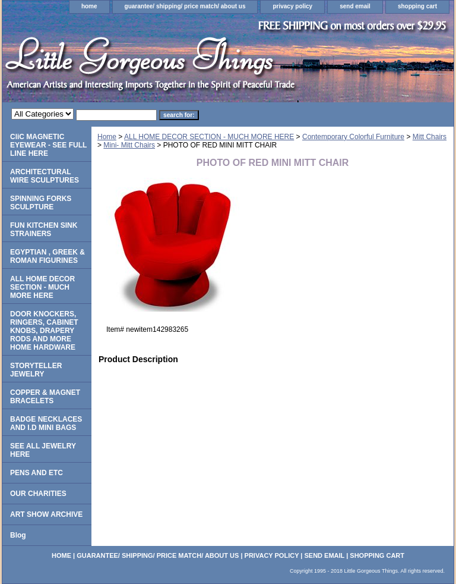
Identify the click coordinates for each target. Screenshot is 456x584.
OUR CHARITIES (38, 493)
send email (355, 6)
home (89, 6)
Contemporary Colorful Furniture (353, 137)
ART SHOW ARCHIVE (46, 514)
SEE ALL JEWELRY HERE (43, 450)
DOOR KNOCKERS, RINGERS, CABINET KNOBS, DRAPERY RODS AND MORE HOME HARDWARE (44, 330)
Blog (18, 535)
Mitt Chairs (429, 137)
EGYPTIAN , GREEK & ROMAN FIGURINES (47, 256)
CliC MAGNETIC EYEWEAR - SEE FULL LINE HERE (48, 145)
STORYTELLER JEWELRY (36, 370)
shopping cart (417, 6)
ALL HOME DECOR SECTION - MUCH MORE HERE (209, 137)
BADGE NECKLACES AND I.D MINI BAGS (46, 423)
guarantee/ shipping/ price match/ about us (185, 6)
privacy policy (292, 6)
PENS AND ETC (36, 473)
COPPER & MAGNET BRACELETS (45, 396)
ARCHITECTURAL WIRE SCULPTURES (44, 176)
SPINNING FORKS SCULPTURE (40, 202)
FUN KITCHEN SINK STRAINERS (43, 229)
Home (106, 137)
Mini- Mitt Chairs (129, 145)
